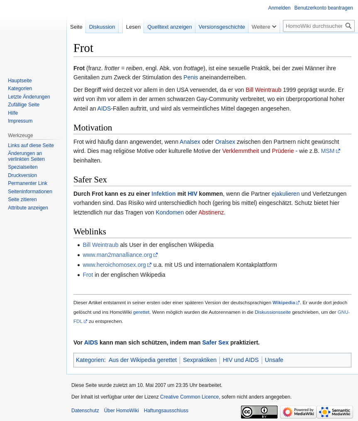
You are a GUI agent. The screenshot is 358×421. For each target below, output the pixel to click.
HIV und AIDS (240, 360)
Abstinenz (211, 212)
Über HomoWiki (121, 411)
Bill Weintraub (263, 89)
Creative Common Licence (189, 397)
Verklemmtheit (240, 151)
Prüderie (283, 151)
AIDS (104, 108)
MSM (328, 151)
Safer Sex (215, 342)
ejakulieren (286, 193)
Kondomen (170, 212)
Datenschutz (85, 411)
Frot (88, 274)
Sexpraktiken (200, 360)
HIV (192, 193)
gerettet (141, 312)
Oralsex (225, 141)
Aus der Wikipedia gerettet (143, 360)
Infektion (163, 193)
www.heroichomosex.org (114, 264)
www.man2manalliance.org (117, 254)
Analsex (190, 141)
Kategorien (90, 360)
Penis (190, 77)
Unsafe (274, 360)
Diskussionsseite (273, 312)
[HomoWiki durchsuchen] (319, 26)
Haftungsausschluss (166, 411)
